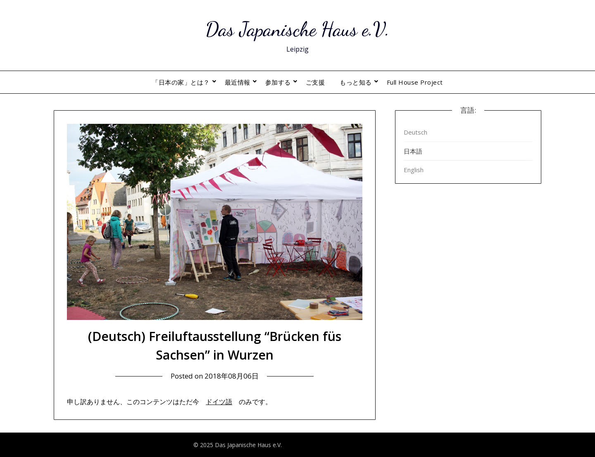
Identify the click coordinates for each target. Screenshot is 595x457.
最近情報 (237, 82)
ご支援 (315, 82)
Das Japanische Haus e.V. (297, 29)
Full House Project (415, 82)
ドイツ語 (219, 401)
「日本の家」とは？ (181, 82)
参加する (278, 82)
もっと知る (356, 82)
